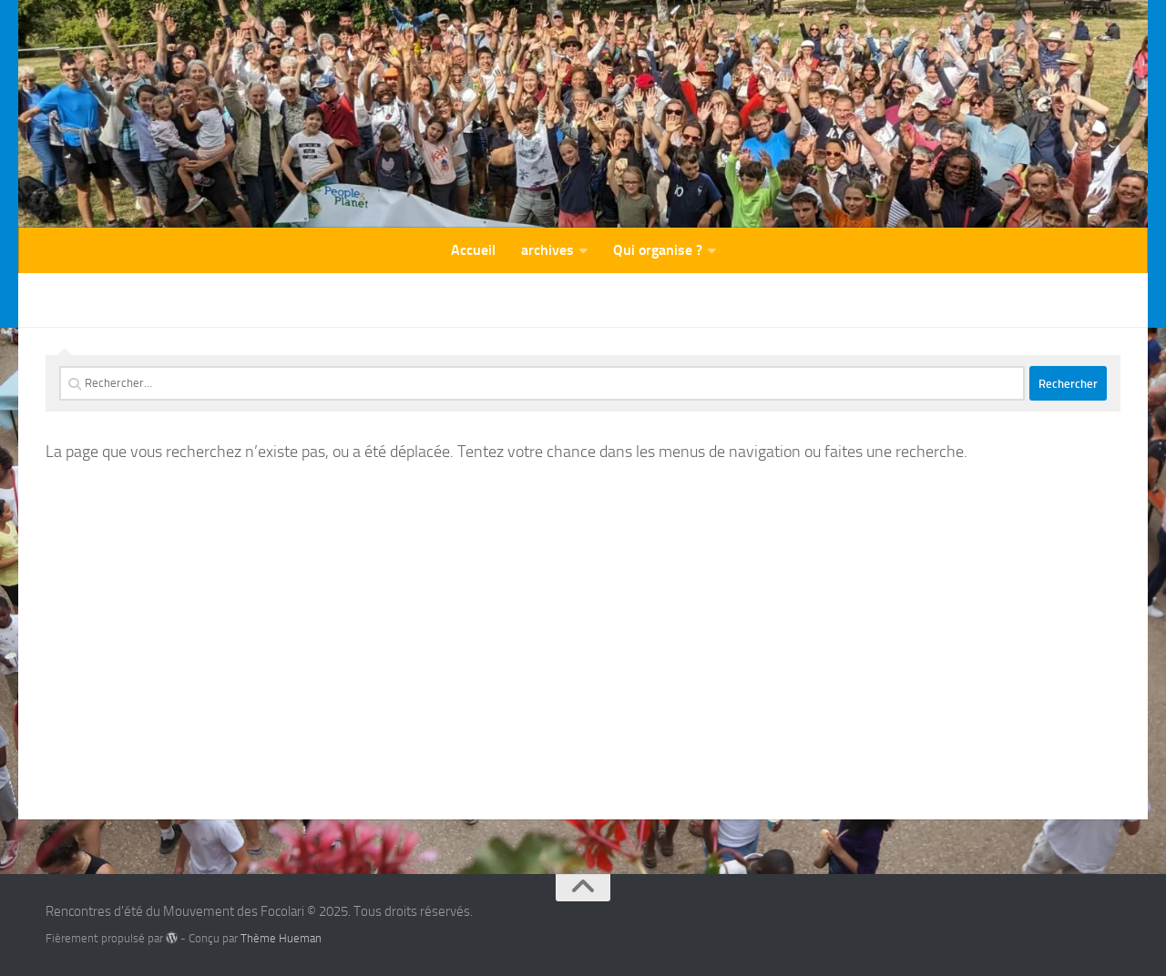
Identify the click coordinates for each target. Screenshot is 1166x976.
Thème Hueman (281, 938)
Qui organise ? (657, 250)
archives (547, 250)
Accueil (473, 250)
